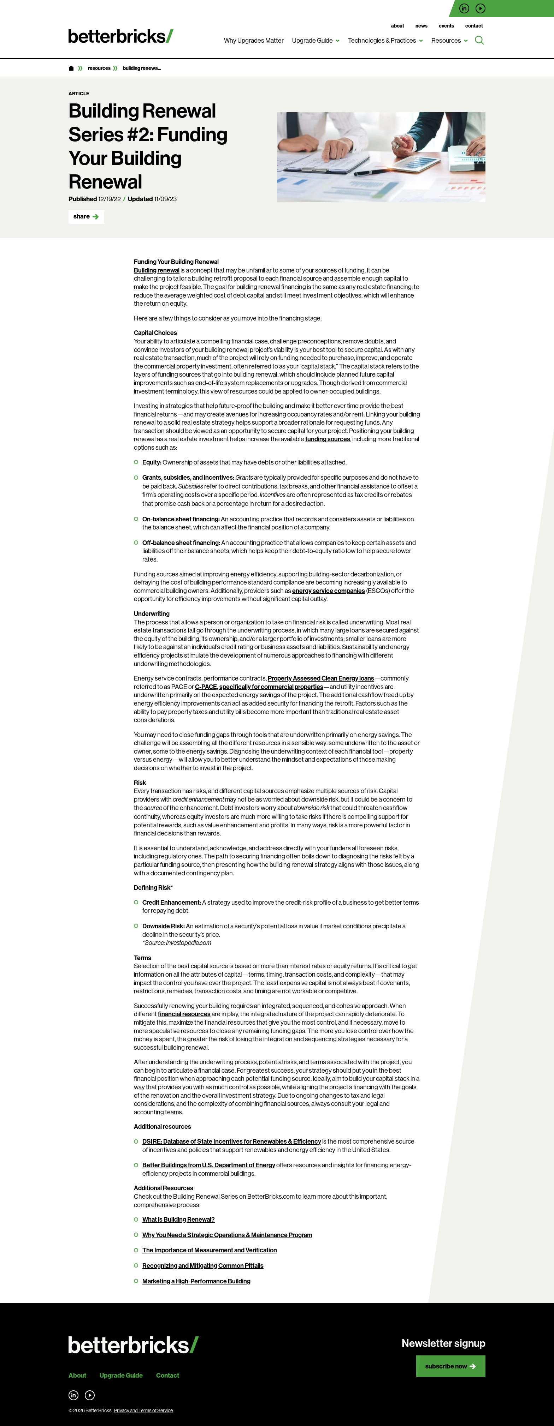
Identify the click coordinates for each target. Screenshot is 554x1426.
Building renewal (156, 270)
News (422, 26)
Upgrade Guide (312, 40)
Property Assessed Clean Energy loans (321, 678)
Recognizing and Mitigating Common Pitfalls (203, 1266)
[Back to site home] (134, 1345)
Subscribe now (446, 1366)
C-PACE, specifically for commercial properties (259, 687)
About (397, 26)
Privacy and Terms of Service (143, 1410)
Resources (446, 40)
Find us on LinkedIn (464, 8)
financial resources (184, 1014)
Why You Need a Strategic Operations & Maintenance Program (227, 1235)
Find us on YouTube (480, 8)
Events (446, 26)
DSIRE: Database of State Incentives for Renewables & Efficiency (231, 1141)
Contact (474, 26)
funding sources (327, 439)
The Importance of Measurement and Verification (209, 1250)
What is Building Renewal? (178, 1219)
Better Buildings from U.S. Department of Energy (208, 1165)
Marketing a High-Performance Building (196, 1281)
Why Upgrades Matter (254, 40)
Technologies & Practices (382, 40)
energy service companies (328, 591)
